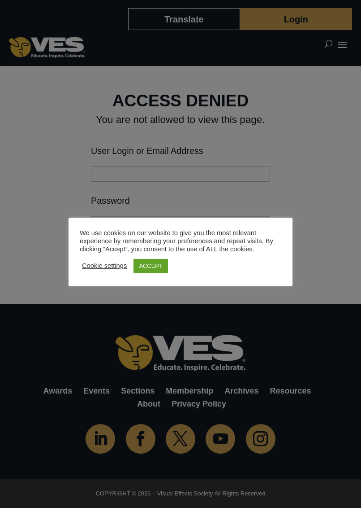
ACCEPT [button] (151, 266)
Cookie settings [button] (104, 265)
